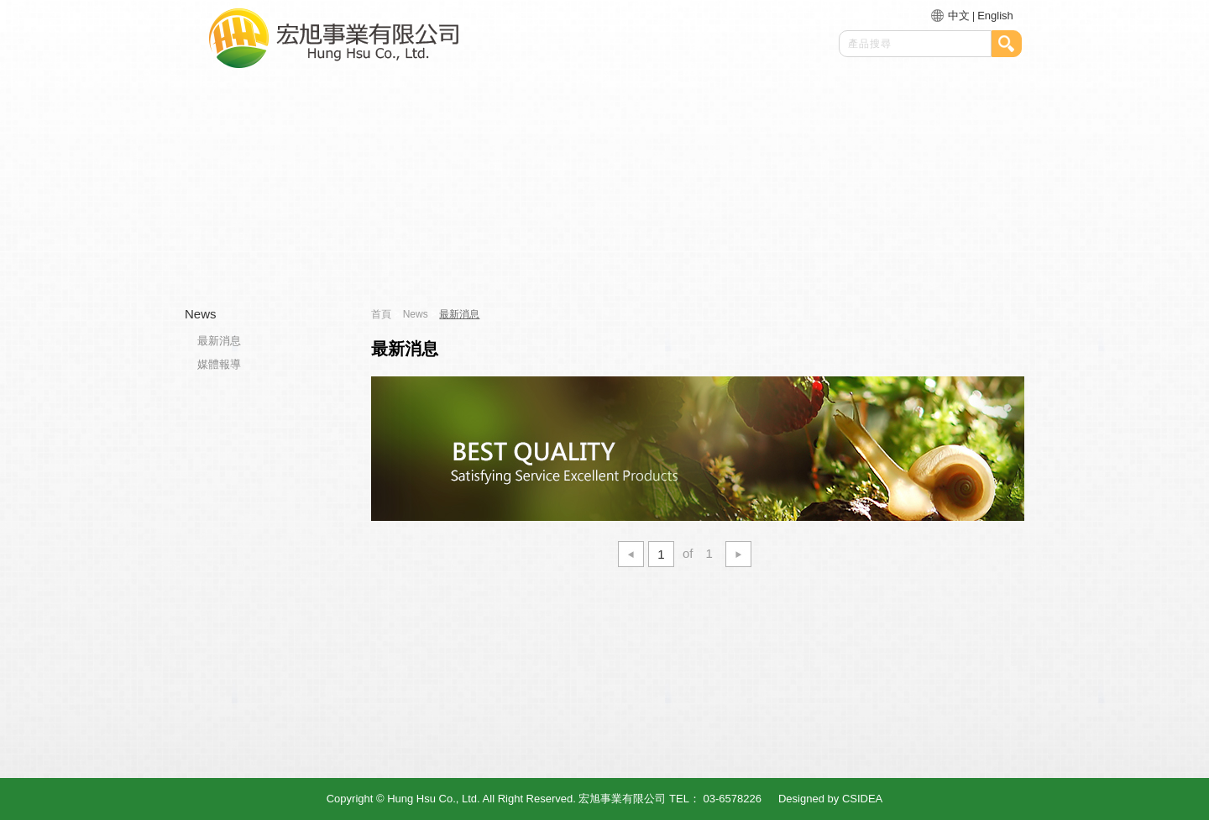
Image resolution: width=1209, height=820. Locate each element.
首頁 (273, 258)
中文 (959, 15)
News (201, 314)
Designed (801, 798)
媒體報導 (219, 364)
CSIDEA (862, 798)
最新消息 (759, 258)
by (834, 798)
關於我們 (440, 258)
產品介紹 (602, 258)
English (995, 15)
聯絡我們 (926, 258)
